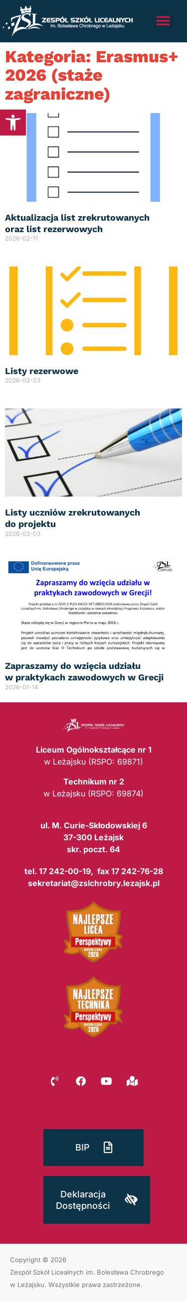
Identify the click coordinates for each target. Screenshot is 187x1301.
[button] (13, 122)
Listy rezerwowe (41, 371)
